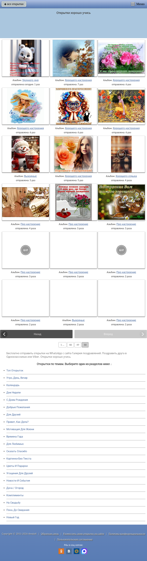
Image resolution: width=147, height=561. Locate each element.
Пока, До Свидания (17, 510)
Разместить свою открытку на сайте (83, 533)
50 (85, 344)
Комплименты (14, 495)
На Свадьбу (13, 502)
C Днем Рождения (17, 399)
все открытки (13, 4)
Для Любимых (15, 443)
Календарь (12, 385)
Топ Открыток (14, 370)
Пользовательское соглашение (75, 539)
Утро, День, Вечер (16, 377)
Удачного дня (30, 80)
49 (78, 344)
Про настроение (30, 224)
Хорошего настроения (78, 80)
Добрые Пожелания (18, 407)
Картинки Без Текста (18, 458)
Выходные (30, 176)
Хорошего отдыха (126, 176)
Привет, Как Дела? (17, 421)
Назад (37, 334)
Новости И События (18, 480)
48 (70, 344)
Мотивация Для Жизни (20, 429)
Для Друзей (13, 414)
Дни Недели (13, 392)
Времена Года (14, 436)
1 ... (62, 344)
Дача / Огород (15, 487)
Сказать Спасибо (16, 451)
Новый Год (12, 517)
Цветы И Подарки (17, 465)
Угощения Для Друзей (19, 473)
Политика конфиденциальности (127, 533)
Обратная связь (50, 533)
